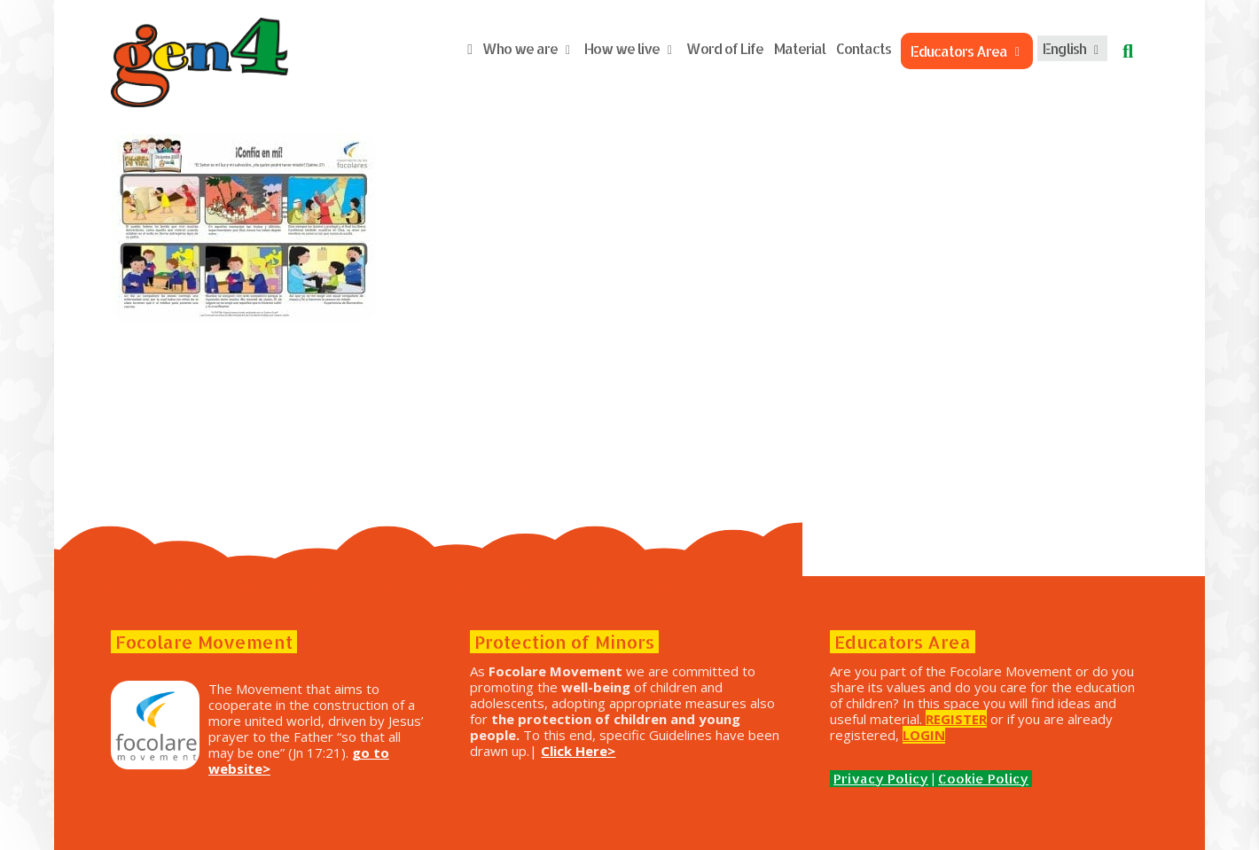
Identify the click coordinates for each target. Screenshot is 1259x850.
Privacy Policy (880, 778)
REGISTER (956, 719)
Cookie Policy (983, 778)
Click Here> (578, 751)
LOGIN (924, 735)
